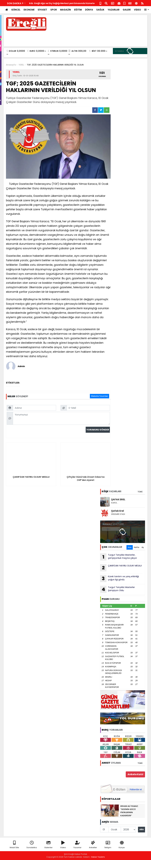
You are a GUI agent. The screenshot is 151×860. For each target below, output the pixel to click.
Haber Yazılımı (98, 857)
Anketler (93, 845)
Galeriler (48, 845)
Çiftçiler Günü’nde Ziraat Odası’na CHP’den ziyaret (57, 3)
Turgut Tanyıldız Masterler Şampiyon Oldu (117, 589)
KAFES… (114, 502)
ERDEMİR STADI (118, 514)
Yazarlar (77, 845)
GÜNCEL (15, 9)
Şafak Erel (117, 511)
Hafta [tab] (136, 547)
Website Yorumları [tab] (99, 396)
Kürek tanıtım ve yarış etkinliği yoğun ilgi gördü (119, 578)
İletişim (108, 845)
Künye (122, 845)
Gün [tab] (130, 547)
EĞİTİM (78, 9)
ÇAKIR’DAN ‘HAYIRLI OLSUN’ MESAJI (121, 567)
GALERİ (127, 9)
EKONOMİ (29, 9)
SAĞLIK (100, 9)
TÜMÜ (140, 491)
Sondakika (31, 845)
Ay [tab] (143, 547)
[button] (147, 9)
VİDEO (137, 9)
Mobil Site (14, 845)
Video (63, 845)
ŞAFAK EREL (118, 499)
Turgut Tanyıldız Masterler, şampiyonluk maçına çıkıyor (118, 557)
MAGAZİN (65, 9)
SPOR (53, 9)
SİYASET (42, 9)
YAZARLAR (113, 9)
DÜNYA (89, 9)
